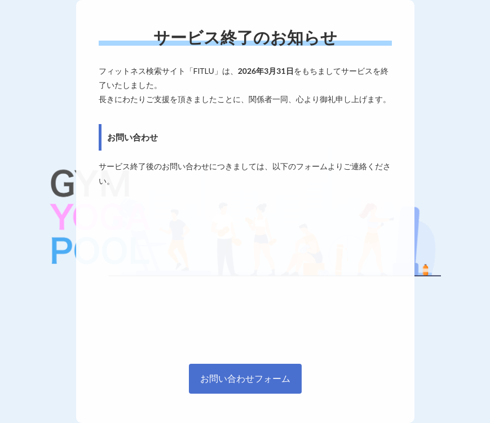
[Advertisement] (245, 272)
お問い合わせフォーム (245, 378)
